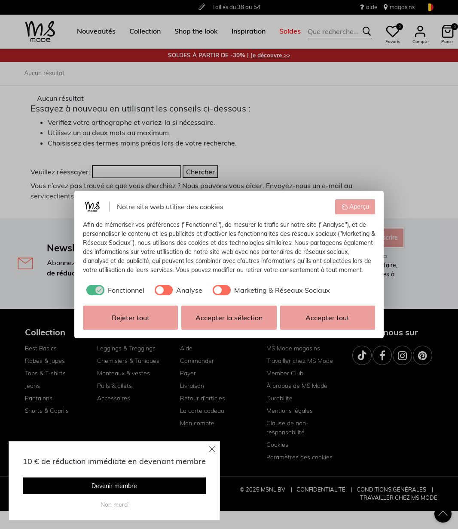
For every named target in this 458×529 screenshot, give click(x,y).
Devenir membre (114, 486)
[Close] (212, 448)
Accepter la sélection (229, 317)
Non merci (114, 504)
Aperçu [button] (355, 206)
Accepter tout (327, 317)
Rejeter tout (131, 317)
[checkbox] (113, 290)
